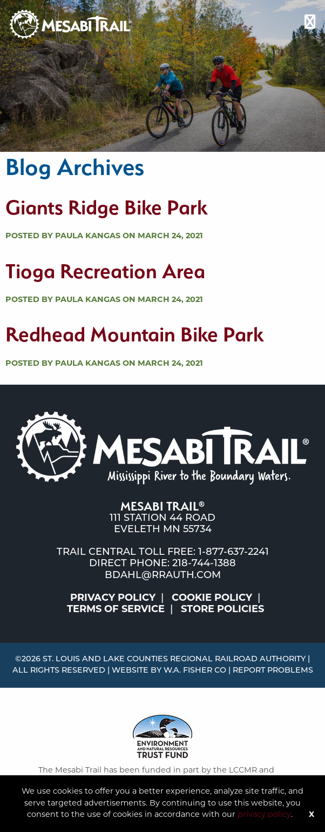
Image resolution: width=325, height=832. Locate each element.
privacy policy (264, 815)
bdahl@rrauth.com (163, 576)
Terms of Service (116, 610)
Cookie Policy (212, 598)
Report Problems (273, 671)
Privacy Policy (112, 598)
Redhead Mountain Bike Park (134, 334)
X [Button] (311, 815)
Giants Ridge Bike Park (106, 207)
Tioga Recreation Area (105, 271)
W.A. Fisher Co (195, 671)
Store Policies (222, 610)
